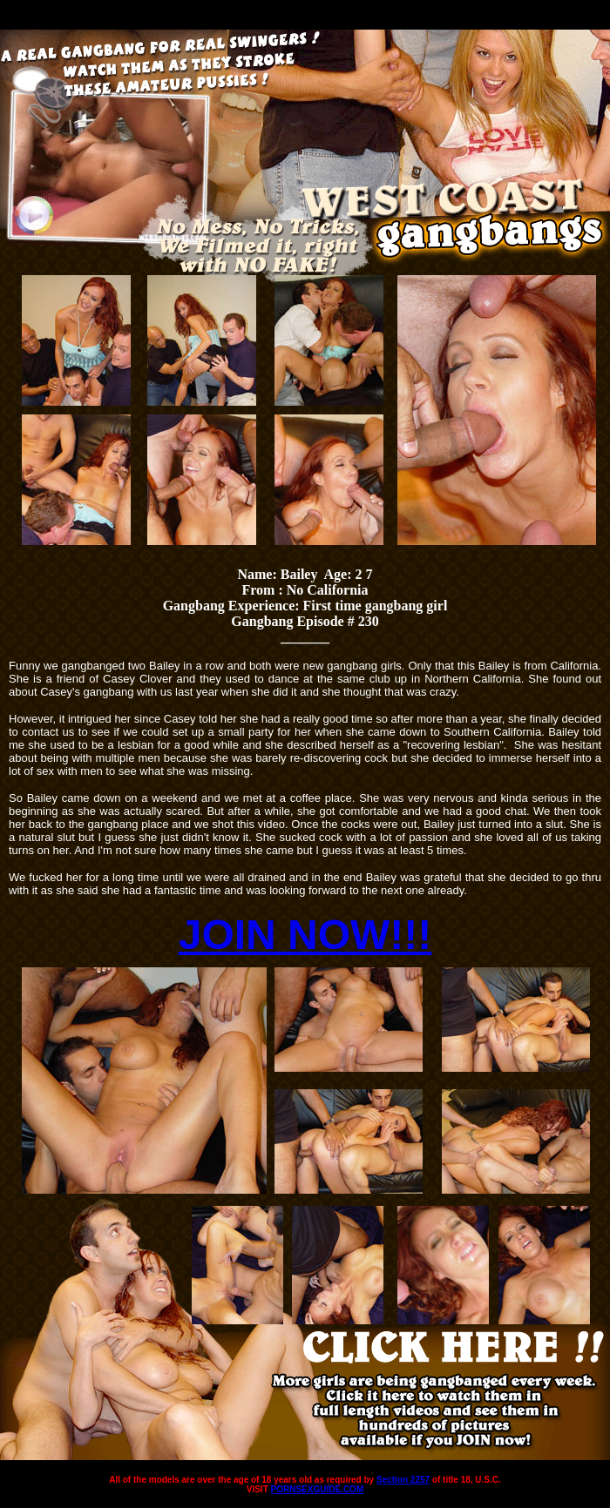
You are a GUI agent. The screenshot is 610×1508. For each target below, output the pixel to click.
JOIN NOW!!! (305, 935)
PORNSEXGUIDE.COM (317, 1489)
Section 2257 (403, 1479)
